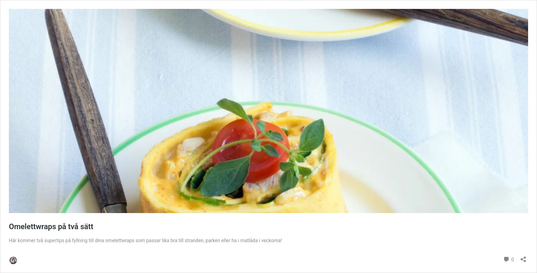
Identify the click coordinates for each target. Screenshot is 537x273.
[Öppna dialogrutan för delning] (523, 257)
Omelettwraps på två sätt (51, 226)
